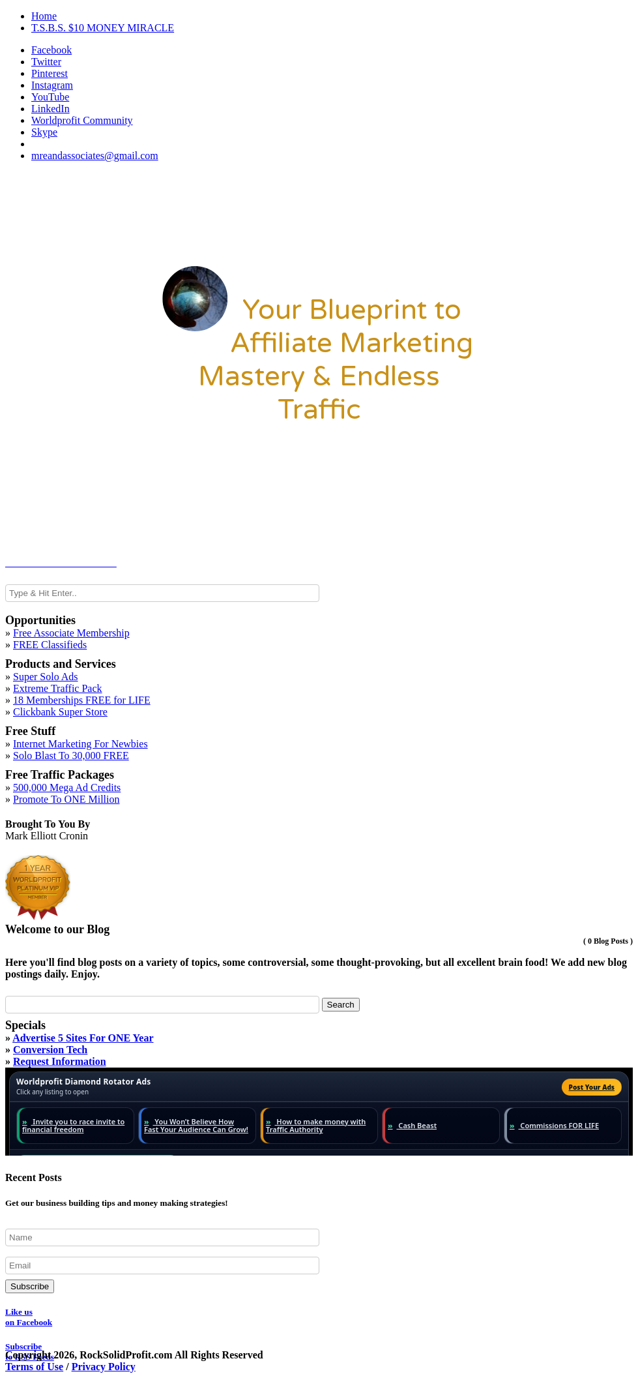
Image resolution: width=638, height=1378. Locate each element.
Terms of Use (34, 1366)
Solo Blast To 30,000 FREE (71, 755)
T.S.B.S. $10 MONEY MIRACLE (102, 27)
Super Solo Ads (45, 676)
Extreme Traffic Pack (57, 688)
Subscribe (29, 1286)
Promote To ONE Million (66, 799)
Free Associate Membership (71, 632)
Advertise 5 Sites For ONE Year (82, 1037)
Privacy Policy (104, 1366)
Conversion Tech (50, 1049)
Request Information (59, 1061)
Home (44, 16)
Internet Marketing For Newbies (80, 743)
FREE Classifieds (50, 644)
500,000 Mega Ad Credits (67, 787)
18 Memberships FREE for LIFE (82, 700)
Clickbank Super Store (60, 711)
